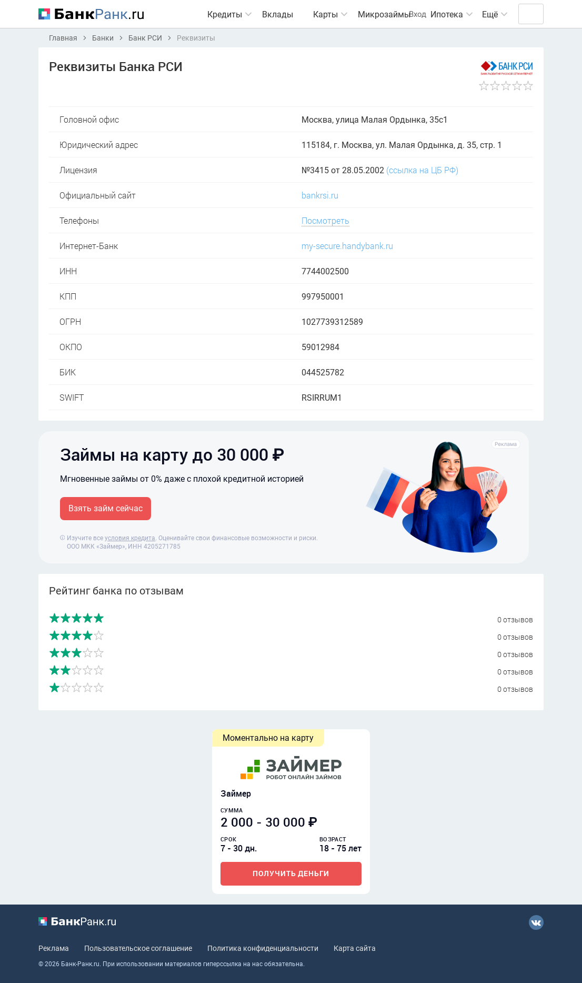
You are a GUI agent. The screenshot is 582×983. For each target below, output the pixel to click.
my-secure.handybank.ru (347, 245)
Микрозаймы (364, 14)
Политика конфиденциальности (262, 948)
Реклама (53, 948)
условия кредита (130, 537)
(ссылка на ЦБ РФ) (422, 169)
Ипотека (426, 14)
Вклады (257, 14)
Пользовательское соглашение (138, 948)
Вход (520, 14)
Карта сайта (355, 948)
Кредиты (204, 14)
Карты (305, 14)
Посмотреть (325, 220)
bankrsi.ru (320, 195)
